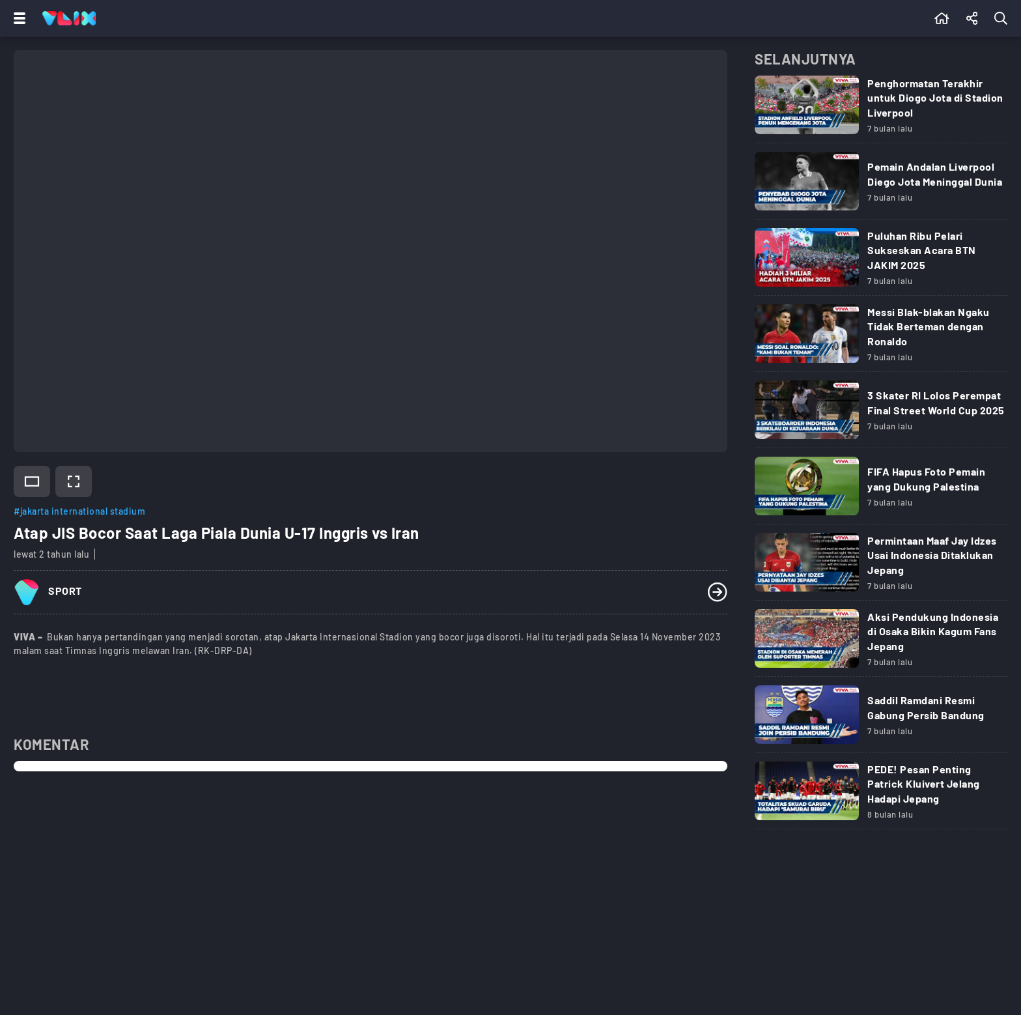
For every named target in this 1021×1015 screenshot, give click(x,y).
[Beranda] (942, 18)
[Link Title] (881, 109)
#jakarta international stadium (79, 511)
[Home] (69, 18)
